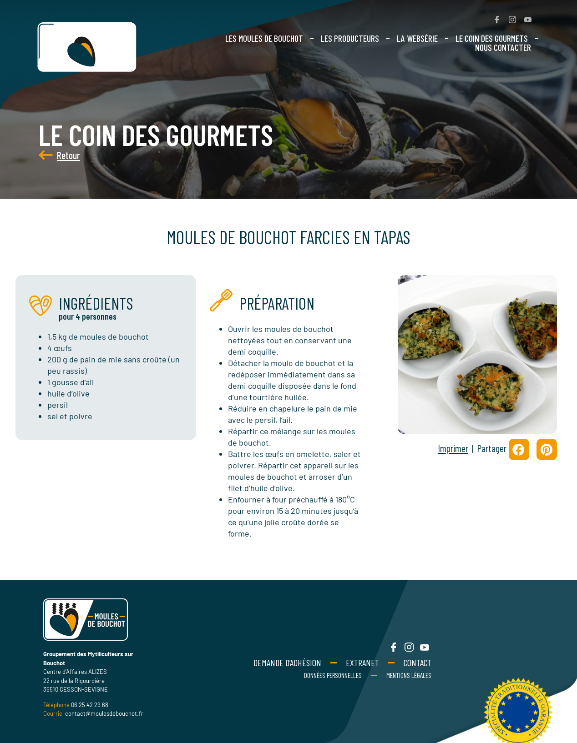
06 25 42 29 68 (89, 704)
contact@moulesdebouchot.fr (104, 713)
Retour (48, 155)
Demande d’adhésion (287, 662)
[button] (519, 449)
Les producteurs (350, 38)
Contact (417, 662)
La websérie (417, 38)
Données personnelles (333, 675)
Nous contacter (503, 47)
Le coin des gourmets (492, 38)
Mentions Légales (408, 675)
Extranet (362, 662)
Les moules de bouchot (264, 38)
